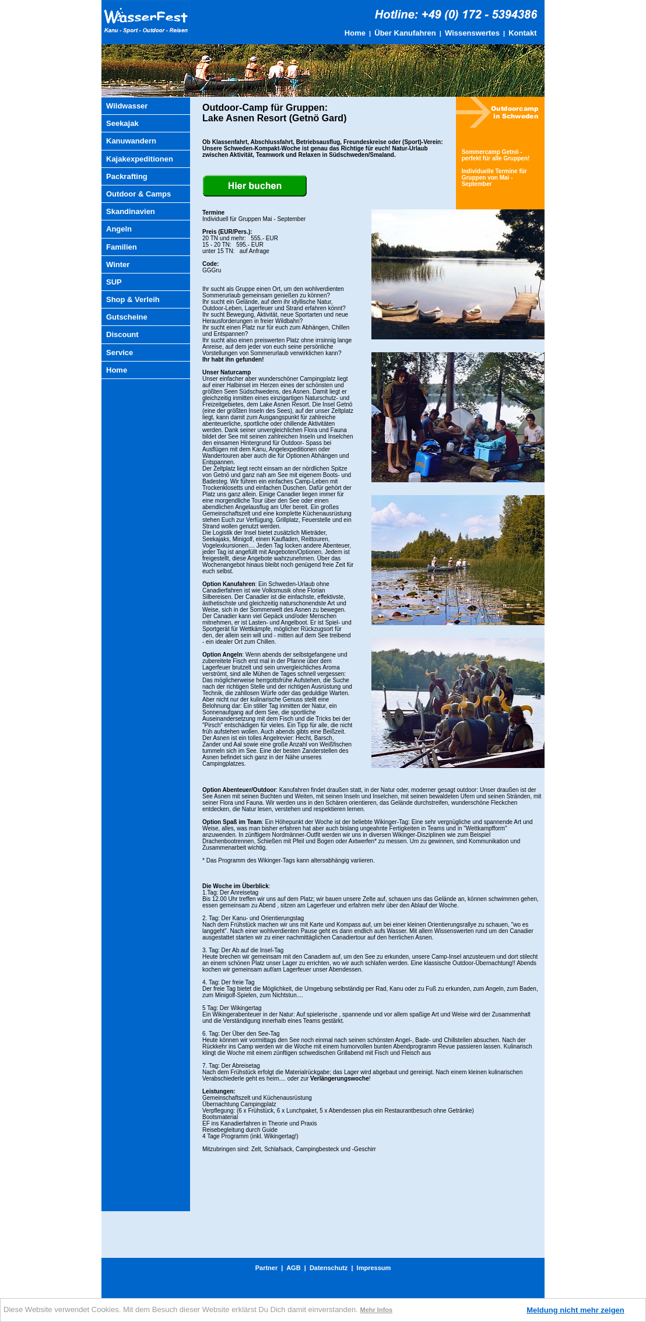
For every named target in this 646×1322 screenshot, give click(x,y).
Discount (122, 334)
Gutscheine (127, 317)
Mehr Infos (376, 1309)
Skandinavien (130, 211)
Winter (117, 264)
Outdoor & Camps (138, 194)
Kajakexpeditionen (139, 159)
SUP (114, 282)
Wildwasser (127, 105)
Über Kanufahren (405, 33)
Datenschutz (328, 1267)
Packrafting (127, 176)
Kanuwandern (131, 140)
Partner (266, 1267)
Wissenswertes (472, 33)
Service (119, 352)
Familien (121, 247)
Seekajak (122, 123)
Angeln (119, 229)
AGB (293, 1267)
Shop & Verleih (133, 299)
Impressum (374, 1267)
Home (355, 33)
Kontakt (522, 33)
